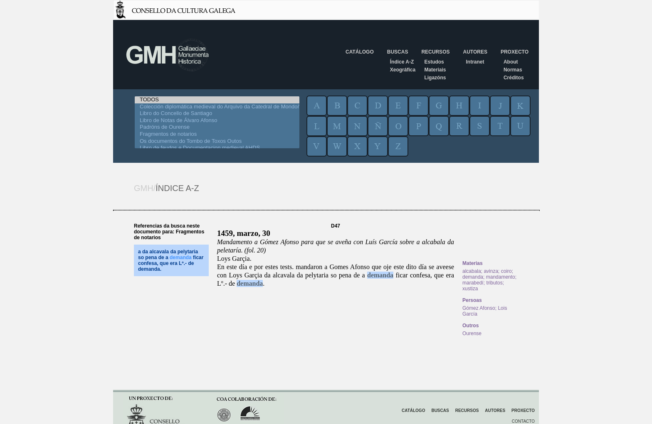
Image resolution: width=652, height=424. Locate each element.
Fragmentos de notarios (217, 134)
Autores (475, 52)
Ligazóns (435, 78)
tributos (494, 283)
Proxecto (515, 52)
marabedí (473, 283)
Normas (513, 70)
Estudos (434, 62)
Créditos (514, 78)
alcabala (471, 271)
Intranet (475, 62)
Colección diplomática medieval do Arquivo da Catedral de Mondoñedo (217, 106)
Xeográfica (402, 70)
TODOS (217, 99)
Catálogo (360, 52)
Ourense (472, 333)
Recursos (435, 52)
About (511, 62)
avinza (491, 271)
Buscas (397, 52)
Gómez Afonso (478, 308)
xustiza (470, 289)
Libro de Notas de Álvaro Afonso (217, 120)
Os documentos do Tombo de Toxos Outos (217, 141)
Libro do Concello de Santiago (217, 113)
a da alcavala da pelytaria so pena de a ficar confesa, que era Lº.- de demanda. (170, 260)
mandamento (500, 277)
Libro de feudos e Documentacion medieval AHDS (217, 148)
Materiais (435, 70)
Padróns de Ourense (217, 127)
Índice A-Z (402, 62)
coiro (506, 271)
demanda (380, 275)
